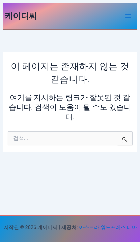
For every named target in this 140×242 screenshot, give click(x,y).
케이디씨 (21, 16)
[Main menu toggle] (128, 16)
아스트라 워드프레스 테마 (108, 227)
